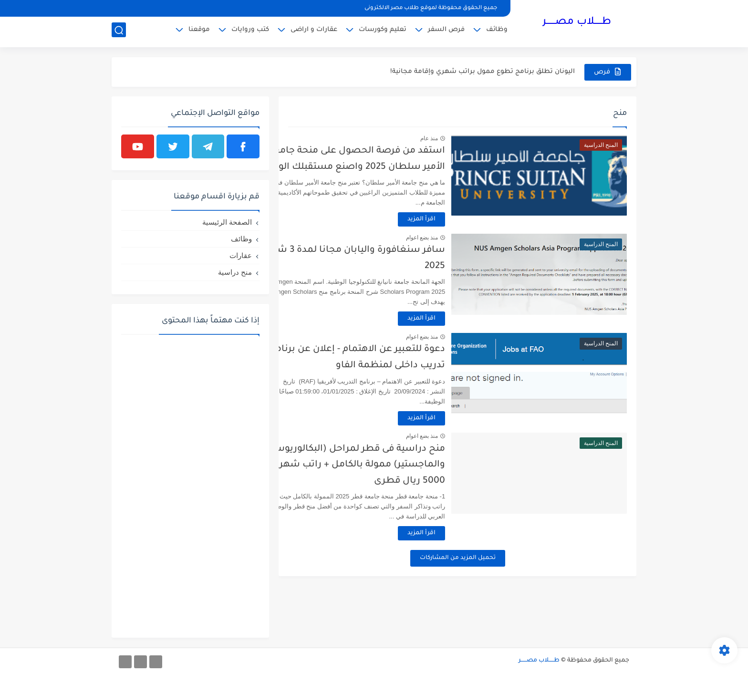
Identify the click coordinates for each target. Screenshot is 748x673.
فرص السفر (446, 31)
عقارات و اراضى (314, 31)
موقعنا (199, 31)
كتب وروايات (250, 31)
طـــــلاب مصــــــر (576, 23)
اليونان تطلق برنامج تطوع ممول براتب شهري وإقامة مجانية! (482, 71)
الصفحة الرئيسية (227, 222)
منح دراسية (235, 272)
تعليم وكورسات (382, 31)
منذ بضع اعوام (453, 237)
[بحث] (119, 31)
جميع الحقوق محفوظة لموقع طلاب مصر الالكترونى (430, 8)
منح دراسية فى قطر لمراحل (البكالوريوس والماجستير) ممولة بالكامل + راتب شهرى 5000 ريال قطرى (390, 465)
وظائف (497, 31)
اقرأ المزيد (453, 219)
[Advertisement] (190, 485)
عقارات (240, 255)
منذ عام (460, 138)
